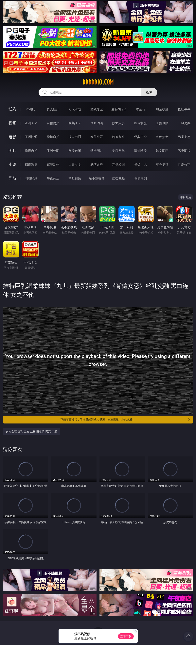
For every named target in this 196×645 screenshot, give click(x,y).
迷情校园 (118, 164)
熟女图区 (162, 150)
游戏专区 (96, 109)
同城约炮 (31, 178)
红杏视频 (118, 178)
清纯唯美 (140, 150)
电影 (12, 136)
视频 (12, 123)
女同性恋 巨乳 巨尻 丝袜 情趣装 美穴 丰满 (31, 431)
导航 (12, 178)
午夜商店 (53, 178)
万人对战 (74, 109)
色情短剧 (140, 178)
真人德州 (53, 109)
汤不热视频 (97, 178)
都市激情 (31, 164)
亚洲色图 (53, 150)
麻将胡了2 (118, 109)
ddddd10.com (98, 82)
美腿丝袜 (118, 150)
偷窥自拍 (31, 150)
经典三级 (140, 137)
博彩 (12, 109)
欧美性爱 (96, 137)
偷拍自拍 (53, 137)
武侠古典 (96, 164)
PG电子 (31, 109)
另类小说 (140, 164)
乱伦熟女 (162, 137)
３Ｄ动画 (96, 123)
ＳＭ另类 (184, 123)
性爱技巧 (184, 164)
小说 (12, 164)
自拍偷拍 (53, 123)
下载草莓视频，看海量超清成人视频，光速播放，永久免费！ (126, 419)
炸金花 (140, 109)
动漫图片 (96, 150)
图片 (12, 150)
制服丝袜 (118, 137)
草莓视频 (74, 178)
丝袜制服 (140, 123)
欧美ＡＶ (74, 123)
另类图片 (184, 150)
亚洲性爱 (31, 137)
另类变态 (184, 137)
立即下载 (125, 636)
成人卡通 (74, 137)
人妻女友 (74, 164)
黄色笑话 (162, 164)
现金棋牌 (162, 109)
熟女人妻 (118, 123)
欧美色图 (74, 150)
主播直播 (162, 123)
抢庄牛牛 (184, 109)
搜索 (149, 92)
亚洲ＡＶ (31, 123)
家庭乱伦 (53, 164)
